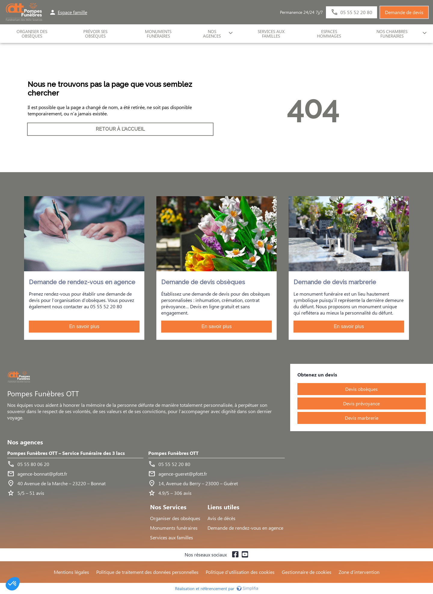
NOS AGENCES (212, 34)
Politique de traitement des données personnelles (147, 572)
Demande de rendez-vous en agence (245, 528)
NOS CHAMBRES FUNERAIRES (391, 34)
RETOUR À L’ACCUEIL (120, 129)
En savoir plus (84, 326)
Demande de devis (404, 12)
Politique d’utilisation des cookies (240, 572)
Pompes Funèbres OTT (173, 453)
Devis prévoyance (361, 403)
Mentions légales (71, 572)
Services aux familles (171, 537)
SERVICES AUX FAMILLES (271, 34)
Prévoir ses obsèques (95, 34)
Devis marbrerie (361, 418)
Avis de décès (221, 518)
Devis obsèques (361, 389)
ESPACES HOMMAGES (329, 34)
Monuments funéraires (158, 34)
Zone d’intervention (359, 572)
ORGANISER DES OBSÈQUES (32, 34)
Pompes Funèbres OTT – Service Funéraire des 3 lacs (66, 453)
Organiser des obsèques (175, 518)
